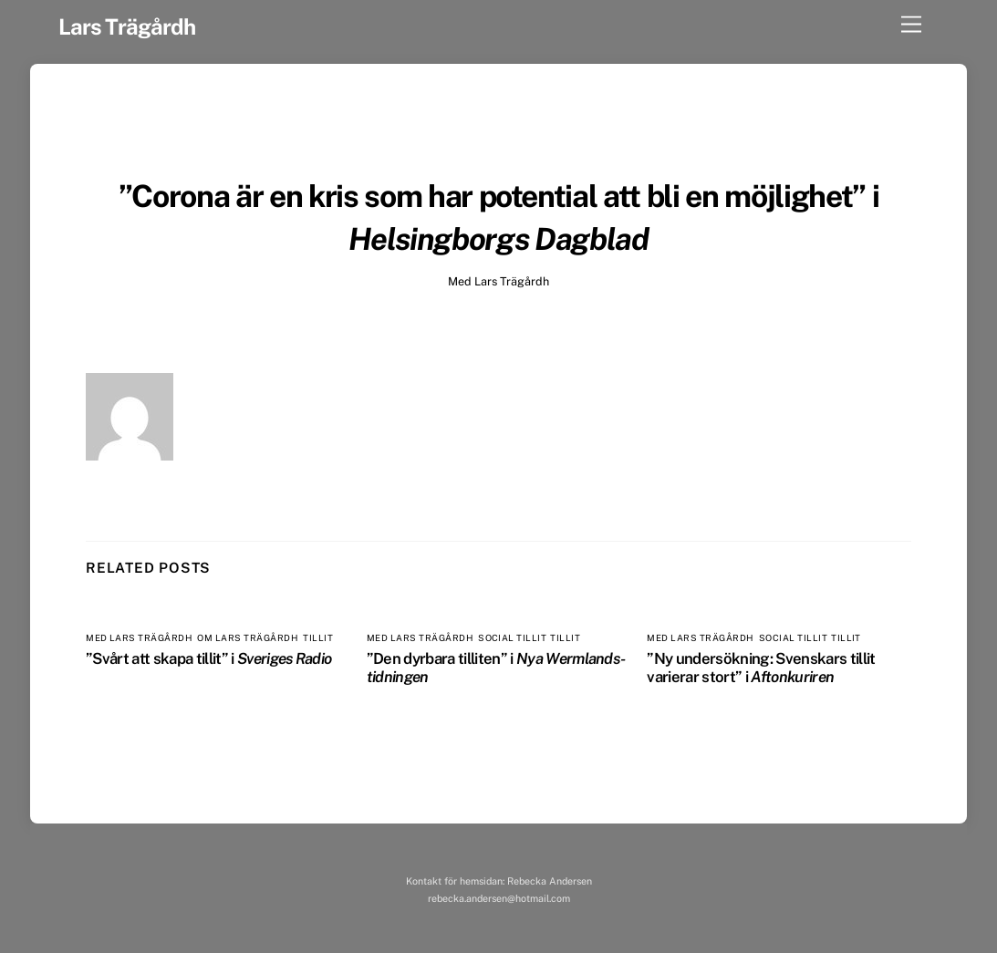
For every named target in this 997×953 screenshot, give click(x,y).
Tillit (318, 638)
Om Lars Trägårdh (247, 638)
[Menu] (911, 25)
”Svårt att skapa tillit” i (208, 658)
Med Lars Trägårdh (498, 281)
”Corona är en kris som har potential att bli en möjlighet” (492, 196)
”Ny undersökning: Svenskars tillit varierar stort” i (761, 667)
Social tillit (511, 638)
